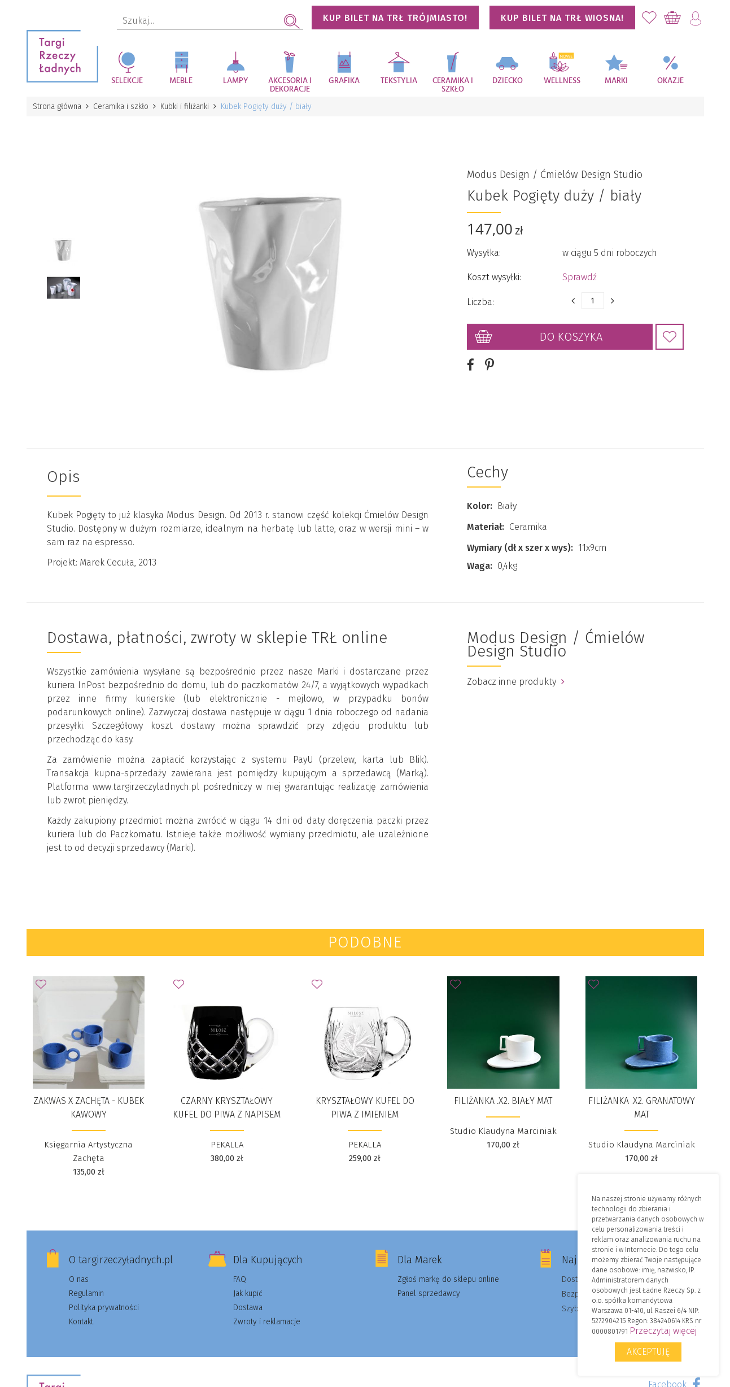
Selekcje (127, 81)
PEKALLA (227, 1145)
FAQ (239, 1279)
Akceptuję (648, 1351)
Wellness (562, 81)
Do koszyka (571, 337)
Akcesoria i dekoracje (290, 85)
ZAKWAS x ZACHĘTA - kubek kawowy (88, 1107)
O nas (79, 1279)
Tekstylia (399, 81)
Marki (616, 81)
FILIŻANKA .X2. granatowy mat (641, 1107)
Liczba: (480, 302)
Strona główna (57, 106)
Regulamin (86, 1293)
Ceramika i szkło (452, 85)
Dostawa (248, 1307)
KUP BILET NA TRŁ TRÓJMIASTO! (395, 17)
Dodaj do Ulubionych (669, 337)
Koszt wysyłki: (494, 277)
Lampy (235, 81)
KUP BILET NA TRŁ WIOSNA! (562, 17)
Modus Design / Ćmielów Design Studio (554, 174)
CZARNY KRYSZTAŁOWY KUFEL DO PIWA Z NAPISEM (227, 1107)
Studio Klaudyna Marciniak (503, 1131)
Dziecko (507, 81)
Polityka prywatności (104, 1307)
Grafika (344, 81)
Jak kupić (248, 1293)
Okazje (670, 81)
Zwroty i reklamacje (266, 1322)
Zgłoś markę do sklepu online (448, 1279)
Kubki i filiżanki (185, 106)
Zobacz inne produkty (516, 681)
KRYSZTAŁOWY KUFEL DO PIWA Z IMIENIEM (365, 1107)
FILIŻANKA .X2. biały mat (503, 1100)
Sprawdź (579, 277)
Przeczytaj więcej (663, 1330)
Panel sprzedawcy (428, 1293)
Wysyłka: (484, 252)
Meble (181, 81)
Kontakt (81, 1322)
